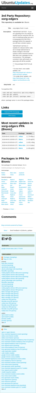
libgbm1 (21, 179)
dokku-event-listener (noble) (10, 336)
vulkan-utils (13, 181)
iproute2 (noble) (6, 318)
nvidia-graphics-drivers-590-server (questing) (15, 273)
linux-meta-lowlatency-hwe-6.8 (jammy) (13, 347)
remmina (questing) (7, 265)
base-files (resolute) (7, 263)
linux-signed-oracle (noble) (9, 370)
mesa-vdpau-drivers (21, 191)
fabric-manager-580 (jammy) (10, 295)
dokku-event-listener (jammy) (10, 338)
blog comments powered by (11, 225)
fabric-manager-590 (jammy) (10, 293)
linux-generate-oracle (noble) (10, 377)
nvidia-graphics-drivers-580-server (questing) (15, 276)
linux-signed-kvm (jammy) (9, 379)
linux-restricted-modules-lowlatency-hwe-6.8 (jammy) (17, 341)
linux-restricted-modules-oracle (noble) (13, 374)
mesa (11, 174)
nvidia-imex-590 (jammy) (9, 303)
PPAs (5, 329)
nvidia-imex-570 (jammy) (9, 310)
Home (4, 8)
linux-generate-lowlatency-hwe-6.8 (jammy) (14, 349)
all (5, 322)
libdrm (21, 139)
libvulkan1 (4, 179)
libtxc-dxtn (22, 145)
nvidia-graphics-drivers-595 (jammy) (12, 290)
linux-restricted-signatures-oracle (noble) (14, 358)
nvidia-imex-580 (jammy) (9, 307)
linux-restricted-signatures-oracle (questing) (14, 334)
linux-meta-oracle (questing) (10, 364)
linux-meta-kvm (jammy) (9, 381)
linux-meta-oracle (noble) (9, 376)
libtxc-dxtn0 (4, 204)
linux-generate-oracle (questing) (11, 366)
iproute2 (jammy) (7, 320)
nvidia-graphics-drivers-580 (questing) (13, 278)
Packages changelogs (10, 257)
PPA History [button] (12, 115)
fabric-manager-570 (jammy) (10, 297)
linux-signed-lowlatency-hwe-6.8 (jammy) (14, 343)
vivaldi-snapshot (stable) (9, 372)
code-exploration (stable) (9, 351)
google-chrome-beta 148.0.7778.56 (12, 248)
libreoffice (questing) (8, 271)
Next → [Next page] (13, 209)
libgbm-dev (22, 181)
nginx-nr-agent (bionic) (8, 332)
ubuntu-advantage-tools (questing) (12, 269)
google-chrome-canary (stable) (11, 357)
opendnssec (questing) (8, 267)
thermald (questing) (7, 286)
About (5, 230)
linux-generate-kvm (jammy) (10, 383)
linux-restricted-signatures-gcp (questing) (14, 385)
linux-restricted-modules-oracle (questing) (14, 362)
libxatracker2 (23, 187)
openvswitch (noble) (8, 315)
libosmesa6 (4, 191)
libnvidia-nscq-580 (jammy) (10, 309)
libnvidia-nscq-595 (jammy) (10, 301)
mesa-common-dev (4, 183)
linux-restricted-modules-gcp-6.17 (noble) (14, 387)
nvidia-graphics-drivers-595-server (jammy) (14, 288)
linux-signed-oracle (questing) (10, 345)
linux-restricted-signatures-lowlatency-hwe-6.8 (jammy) (18, 340)
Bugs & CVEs (8, 259)
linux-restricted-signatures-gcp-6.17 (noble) (14, 368)
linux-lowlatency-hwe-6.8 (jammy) (12, 360)
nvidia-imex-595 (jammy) (9, 299)
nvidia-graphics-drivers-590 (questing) (13, 274)
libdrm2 (12, 179)
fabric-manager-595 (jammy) (10, 291)
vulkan (21, 136)
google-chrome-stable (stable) (10, 355)
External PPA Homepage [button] (12, 112)
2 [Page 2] (10, 209)
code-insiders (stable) (8, 353)
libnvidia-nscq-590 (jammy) (10, 305)
